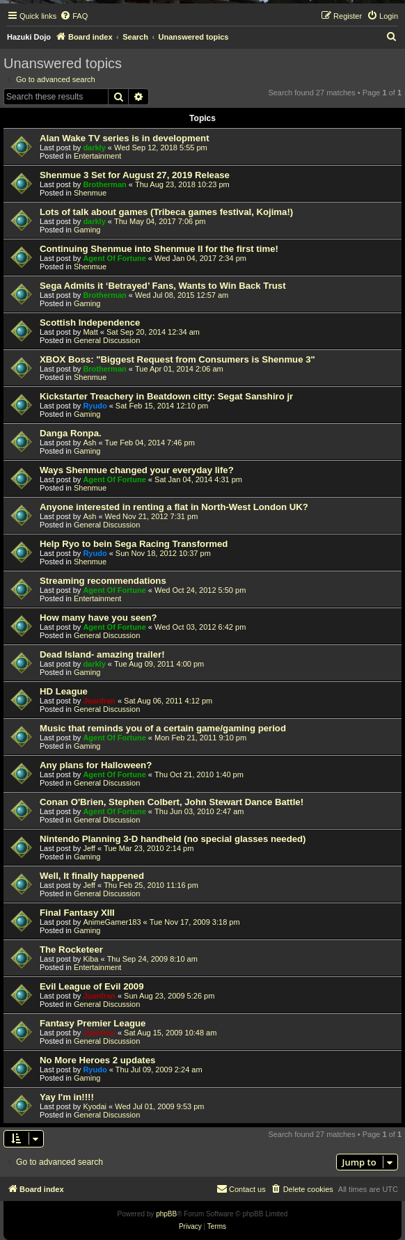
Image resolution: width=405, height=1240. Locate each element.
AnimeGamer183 (112, 922)
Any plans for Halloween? (96, 765)
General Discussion (107, 340)
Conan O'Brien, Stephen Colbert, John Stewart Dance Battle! (171, 802)
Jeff (89, 848)
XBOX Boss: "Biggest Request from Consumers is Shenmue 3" (177, 359)
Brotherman (104, 184)
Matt (90, 332)
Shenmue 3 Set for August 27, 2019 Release (135, 175)
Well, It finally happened (92, 876)
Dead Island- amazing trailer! (102, 654)
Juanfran (99, 701)
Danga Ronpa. (71, 433)
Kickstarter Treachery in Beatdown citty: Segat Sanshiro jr (166, 396)
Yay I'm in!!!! (67, 1097)
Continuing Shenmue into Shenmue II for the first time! (159, 249)
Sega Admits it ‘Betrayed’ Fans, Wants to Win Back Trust (163, 285)
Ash (89, 442)
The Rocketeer (71, 949)
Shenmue (90, 193)
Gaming (87, 229)
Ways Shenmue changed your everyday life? (137, 470)
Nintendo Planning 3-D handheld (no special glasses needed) (173, 839)
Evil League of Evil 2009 (92, 986)
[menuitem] (74, 16)
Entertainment (97, 156)
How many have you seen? (98, 617)
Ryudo (94, 406)
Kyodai (94, 1106)
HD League (64, 691)
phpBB (166, 1214)
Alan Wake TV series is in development (124, 138)
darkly (94, 147)
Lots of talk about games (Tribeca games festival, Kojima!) (166, 212)
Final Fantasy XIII (77, 912)
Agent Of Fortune (114, 258)
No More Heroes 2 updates (97, 1060)
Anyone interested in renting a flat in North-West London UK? (174, 507)
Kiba (90, 959)
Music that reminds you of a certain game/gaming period (163, 728)
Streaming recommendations (103, 580)
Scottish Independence (90, 322)
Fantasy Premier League (92, 1023)
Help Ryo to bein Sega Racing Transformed (134, 544)
